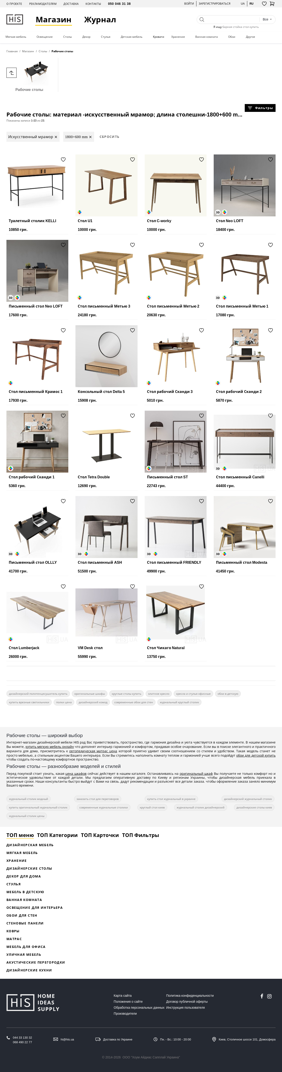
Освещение (45, 37)
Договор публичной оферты (187, 1001)
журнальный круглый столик (179, 702)
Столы (67, 37)
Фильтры (260, 108)
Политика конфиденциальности (190, 995)
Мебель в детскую (25, 892)
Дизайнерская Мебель (30, 845)
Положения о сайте (128, 1001)
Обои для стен (21, 915)
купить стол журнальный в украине (171, 799)
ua (243, 4)
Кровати (158, 37)
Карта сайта (123, 995)
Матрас (14, 939)
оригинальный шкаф (196, 773)
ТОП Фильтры (140, 834)
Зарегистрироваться (214, 4)
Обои (231, 37)
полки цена (64, 702)
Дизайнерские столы (29, 868)
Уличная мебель (23, 954)
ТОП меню (20, 834)
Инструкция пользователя (185, 1007)
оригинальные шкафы (89, 694)
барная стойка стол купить (240, 27)
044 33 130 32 (22, 1037)
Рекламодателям (43, 4)
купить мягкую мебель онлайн (50, 746)
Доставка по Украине (117, 1039)
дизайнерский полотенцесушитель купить (38, 694)
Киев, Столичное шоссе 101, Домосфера (247, 1039)
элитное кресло (158, 694)
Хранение (178, 37)
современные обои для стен (133, 702)
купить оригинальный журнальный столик (38, 807)
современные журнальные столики (103, 807)
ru (251, 4)
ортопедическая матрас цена (93, 751)
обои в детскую (228, 694)
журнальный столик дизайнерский (200, 807)
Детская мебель (131, 37)
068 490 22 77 (22, 1042)
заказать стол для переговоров (98, 799)
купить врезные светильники (29, 702)
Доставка (71, 4)
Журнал (100, 19)
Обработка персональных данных (139, 1007)
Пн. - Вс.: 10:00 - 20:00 (175, 1039)
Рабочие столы (29, 75)
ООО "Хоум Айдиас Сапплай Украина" (151, 1057)
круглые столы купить (126, 694)
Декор (86, 37)
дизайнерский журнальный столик (248, 799)
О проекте (14, 4)
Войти (189, 4)
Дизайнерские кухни (29, 970)
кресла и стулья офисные (193, 694)
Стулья (105, 37)
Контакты (93, 4)
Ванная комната (206, 37)
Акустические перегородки (35, 962)
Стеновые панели (25, 923)
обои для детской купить (256, 755)
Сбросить (110, 136)
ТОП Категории (57, 834)
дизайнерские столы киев (254, 807)
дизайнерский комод (93, 702)
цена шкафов (75, 773)
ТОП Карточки (100, 834)
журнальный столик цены (26, 816)
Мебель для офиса (26, 946)
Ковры (13, 931)
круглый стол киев (152, 807)
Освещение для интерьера (34, 907)
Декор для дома (23, 876)
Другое (250, 37)
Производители (125, 1013)
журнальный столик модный (28, 799)
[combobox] (267, 19)
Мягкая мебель (16, 37)
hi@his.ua (67, 1039)
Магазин (54, 19)
